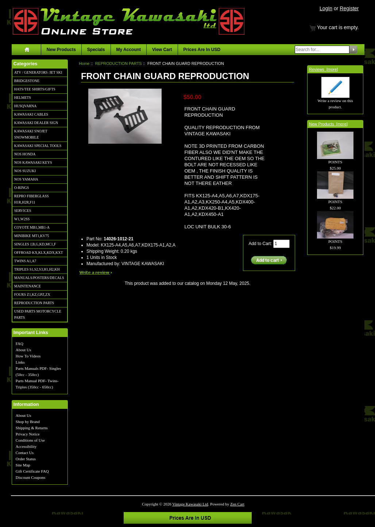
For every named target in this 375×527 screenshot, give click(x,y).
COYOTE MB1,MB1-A (32, 227)
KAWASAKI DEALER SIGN (36, 123)
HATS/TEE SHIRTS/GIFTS (34, 89)
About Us (23, 350)
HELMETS (22, 98)
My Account (128, 49)
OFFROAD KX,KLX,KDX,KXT (38, 253)
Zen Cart (237, 504)
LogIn (326, 8)
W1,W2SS (22, 219)
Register (349, 8)
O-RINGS (21, 188)
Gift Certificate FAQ (32, 471)
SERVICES (22, 211)
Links (20, 362)
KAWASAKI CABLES (31, 114)
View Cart (162, 49)
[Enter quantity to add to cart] (281, 244)
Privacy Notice (28, 434)
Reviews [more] (323, 69)
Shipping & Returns (32, 428)
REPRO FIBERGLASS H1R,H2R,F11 (31, 199)
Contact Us (25, 452)
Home (84, 63)
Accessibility (26, 446)
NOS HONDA (25, 154)
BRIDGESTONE (26, 81)
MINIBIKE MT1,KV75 (31, 236)
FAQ (19, 343)
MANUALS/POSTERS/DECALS (39, 278)
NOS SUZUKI (25, 171)
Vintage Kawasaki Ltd (190, 504)
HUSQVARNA (25, 106)
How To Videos (28, 356)
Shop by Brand (28, 421)
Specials (96, 49)
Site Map (23, 465)
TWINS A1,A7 (25, 261)
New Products (61, 49)
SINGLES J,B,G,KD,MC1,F (35, 244)
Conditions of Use (30, 440)
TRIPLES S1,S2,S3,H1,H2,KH (37, 269)
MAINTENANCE (27, 286)
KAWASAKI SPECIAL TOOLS (38, 146)
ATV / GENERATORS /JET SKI (38, 72)
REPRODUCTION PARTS (34, 303)
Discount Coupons (31, 477)
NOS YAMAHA (26, 179)
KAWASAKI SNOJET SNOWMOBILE (30, 134)
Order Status (26, 459)
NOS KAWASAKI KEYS (33, 162)
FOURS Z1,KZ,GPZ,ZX (32, 294)
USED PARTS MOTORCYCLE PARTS (37, 314)
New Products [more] (328, 124)
